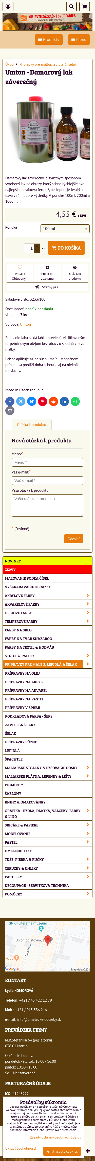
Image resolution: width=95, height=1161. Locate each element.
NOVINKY (13, 560)
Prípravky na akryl (24, 681)
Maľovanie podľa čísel (27, 578)
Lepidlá (12, 750)
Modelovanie (48, 833)
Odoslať (74, 538)
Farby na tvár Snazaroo (28, 638)
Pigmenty (14, 784)
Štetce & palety (48, 655)
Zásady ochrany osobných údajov (55, 1137)
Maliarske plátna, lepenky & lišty (48, 776)
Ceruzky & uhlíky (48, 868)
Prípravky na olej (22, 673)
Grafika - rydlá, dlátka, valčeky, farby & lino (48, 813)
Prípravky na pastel (24, 698)
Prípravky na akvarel (26, 690)
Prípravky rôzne (21, 741)
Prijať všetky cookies (62, 1151)
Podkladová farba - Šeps (28, 716)
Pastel (48, 842)
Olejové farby (48, 612)
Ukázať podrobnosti (20, 1148)
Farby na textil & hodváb (29, 647)
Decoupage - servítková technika (37, 885)
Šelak (10, 733)
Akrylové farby (48, 595)
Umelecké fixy (18, 850)
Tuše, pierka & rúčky (48, 859)
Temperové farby (48, 621)
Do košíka (66, 248)
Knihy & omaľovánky (25, 801)
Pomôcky (48, 894)
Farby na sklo (18, 629)
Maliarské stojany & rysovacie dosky (48, 767)
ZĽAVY (10, 569)
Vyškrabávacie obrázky (28, 586)
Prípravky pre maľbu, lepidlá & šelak (48, 664)
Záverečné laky (20, 724)
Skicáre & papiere (48, 825)
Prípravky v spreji (22, 707)
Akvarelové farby (48, 604)
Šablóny (13, 793)
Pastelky (48, 876)
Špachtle (14, 759)
